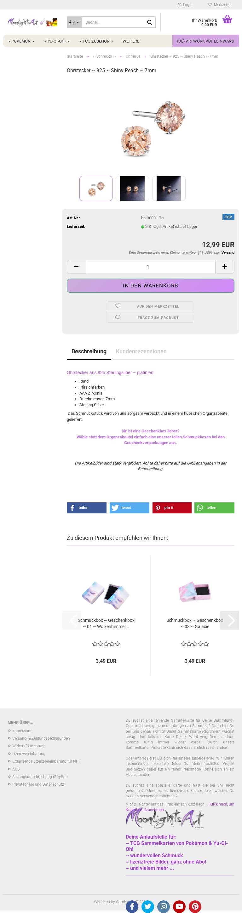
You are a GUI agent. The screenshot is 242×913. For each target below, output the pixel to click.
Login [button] (185, 5)
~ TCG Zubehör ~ (96, 41)
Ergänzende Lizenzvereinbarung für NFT (46, 761)
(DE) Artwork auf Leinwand (205, 41)
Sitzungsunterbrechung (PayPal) (40, 777)
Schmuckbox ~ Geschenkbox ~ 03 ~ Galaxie (194, 623)
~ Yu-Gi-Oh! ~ (56, 41)
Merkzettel (219, 5)
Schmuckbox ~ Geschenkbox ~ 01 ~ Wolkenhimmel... (106, 623)
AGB (16, 769)
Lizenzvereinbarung (28, 754)
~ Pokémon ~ (21, 41)
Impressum (22, 731)
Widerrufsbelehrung (29, 746)
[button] (76, 267)
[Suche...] (74, 22)
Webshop (102, 902)
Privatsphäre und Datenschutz (38, 784)
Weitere (131, 41)
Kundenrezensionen (141, 351)
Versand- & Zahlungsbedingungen (41, 738)
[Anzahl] (151, 267)
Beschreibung (89, 351)
